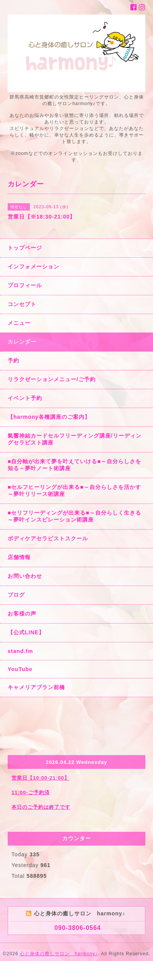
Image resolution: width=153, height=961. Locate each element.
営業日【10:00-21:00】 (40, 778)
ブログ (16, 595)
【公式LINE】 (26, 632)
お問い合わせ (25, 576)
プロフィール (25, 285)
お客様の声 (22, 613)
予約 (13, 360)
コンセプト (22, 304)
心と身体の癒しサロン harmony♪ (59, 953)
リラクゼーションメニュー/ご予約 (52, 379)
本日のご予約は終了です (40, 807)
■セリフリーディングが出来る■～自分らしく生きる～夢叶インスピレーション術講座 (74, 516)
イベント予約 (25, 398)
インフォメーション (33, 266)
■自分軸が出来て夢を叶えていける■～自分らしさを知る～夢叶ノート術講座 (74, 464)
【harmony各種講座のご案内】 (49, 417)
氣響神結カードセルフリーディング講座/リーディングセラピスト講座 (75, 439)
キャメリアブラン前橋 (36, 687)
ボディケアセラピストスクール (48, 538)
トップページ (25, 248)
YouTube (20, 669)
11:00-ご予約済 (30, 792)
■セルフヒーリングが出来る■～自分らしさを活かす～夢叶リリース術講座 (74, 490)
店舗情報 (19, 557)
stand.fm (20, 651)
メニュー (19, 323)
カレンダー (22, 342)
